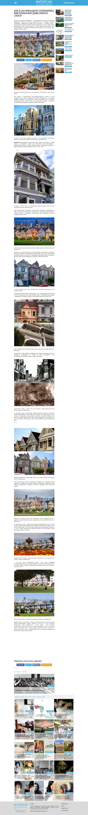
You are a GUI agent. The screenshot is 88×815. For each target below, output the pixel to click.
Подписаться (69, 3)
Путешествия (64, 810)
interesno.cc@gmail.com (21, 812)
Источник (15, 668)
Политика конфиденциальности (38, 811)
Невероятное (64, 808)
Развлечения (64, 803)
